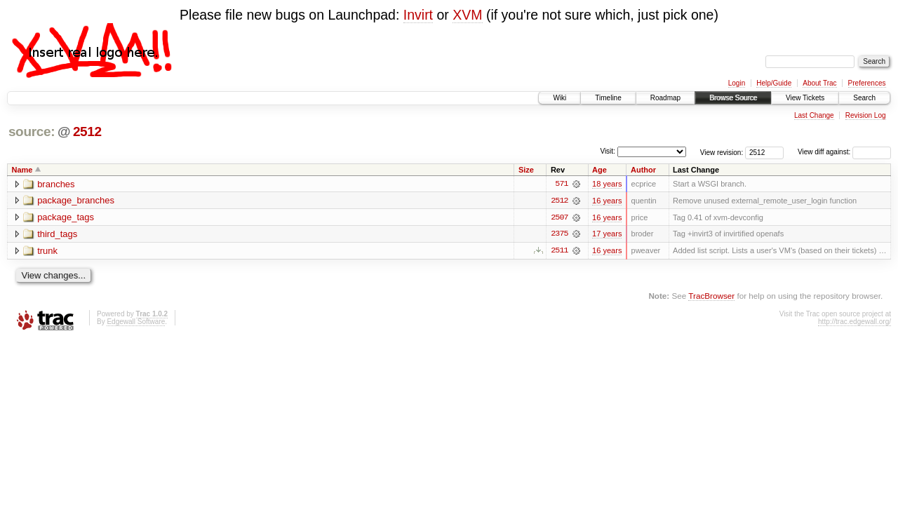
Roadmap (665, 98)
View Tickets (805, 98)
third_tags (57, 234)
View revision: (722, 152)
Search (864, 98)
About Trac (819, 83)
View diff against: (844, 152)
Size (526, 170)
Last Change (814, 115)
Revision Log (865, 115)
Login (736, 83)
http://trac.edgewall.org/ (854, 322)
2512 (87, 131)
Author (643, 170)
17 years (607, 234)
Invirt (418, 14)
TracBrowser (711, 296)
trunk (47, 251)
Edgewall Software (136, 322)
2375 (559, 234)
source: (31, 131)
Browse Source (733, 98)
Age (599, 170)
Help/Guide (773, 83)
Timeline (608, 98)
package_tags (65, 218)
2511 (559, 251)
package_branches (75, 201)
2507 (559, 217)
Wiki (559, 98)
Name (22, 170)
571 (561, 183)
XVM (467, 14)
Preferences (867, 83)
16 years (607, 200)
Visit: (607, 151)
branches (55, 184)
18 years (607, 184)
